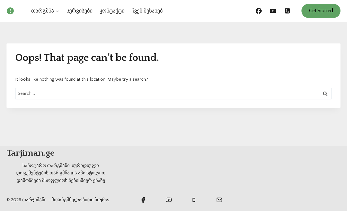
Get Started (321, 11)
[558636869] (287, 11)
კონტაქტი (111, 11)
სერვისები (79, 11)
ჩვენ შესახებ (147, 11)
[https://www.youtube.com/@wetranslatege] (273, 11)
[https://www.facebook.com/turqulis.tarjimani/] (259, 11)
